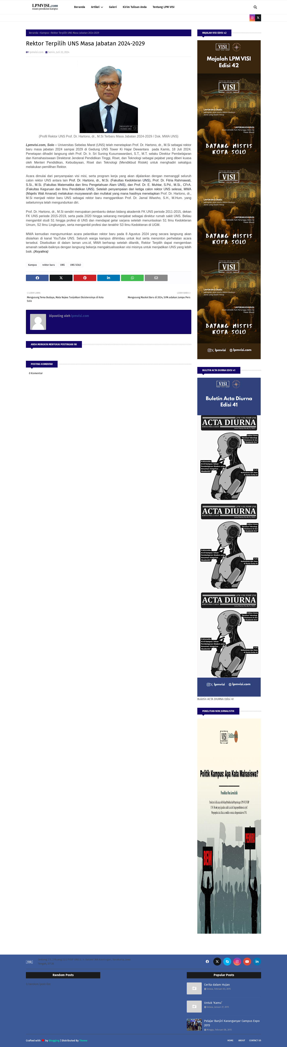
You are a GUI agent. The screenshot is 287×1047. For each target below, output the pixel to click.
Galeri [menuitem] (113, 7)
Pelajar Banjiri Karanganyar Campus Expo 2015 (232, 1023)
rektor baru (48, 265)
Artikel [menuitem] (95, 7)
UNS (62, 265)
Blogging (54, 1040)
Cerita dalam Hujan (217, 984)
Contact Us (255, 1040)
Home (230, 1040)
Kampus (44, 32)
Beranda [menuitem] (79, 7)
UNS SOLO (75, 265)
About (241, 1040)
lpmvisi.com (36, 52)
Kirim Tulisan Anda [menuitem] (135, 7)
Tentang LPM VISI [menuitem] (163, 7)
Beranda (33, 32)
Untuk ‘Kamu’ (213, 1003)
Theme (83, 1040)
